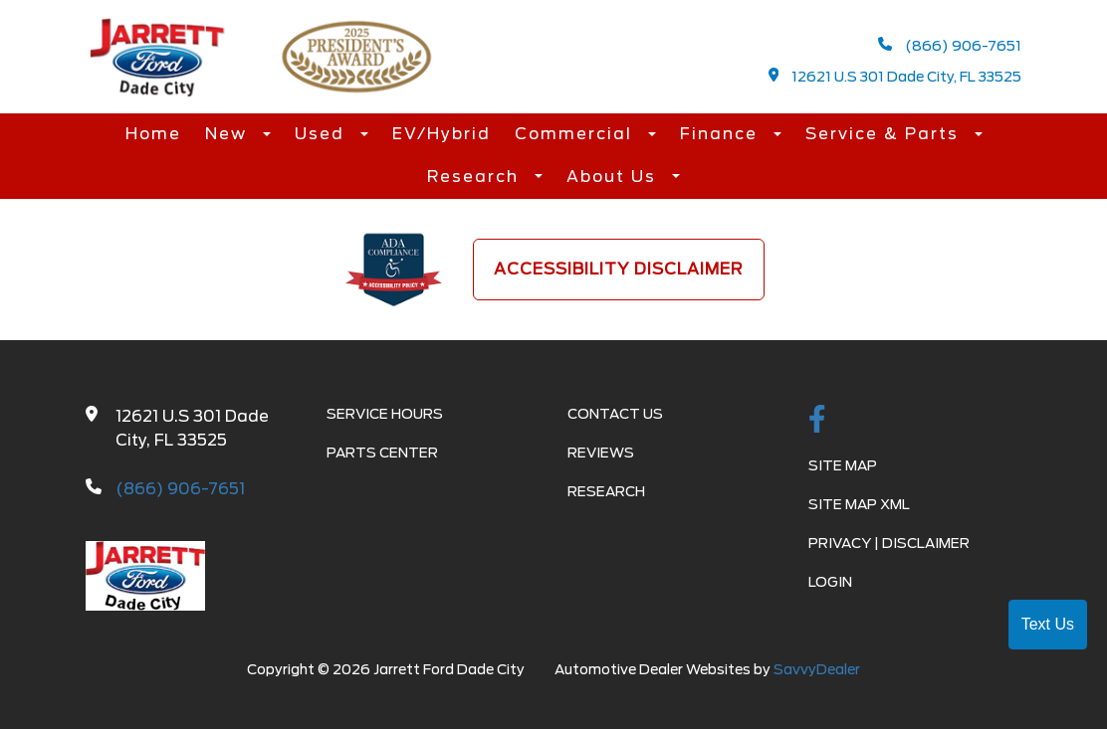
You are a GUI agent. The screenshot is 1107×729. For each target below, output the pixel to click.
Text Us (1047, 624)
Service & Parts (885, 133)
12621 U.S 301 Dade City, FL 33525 (895, 76)
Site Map (842, 465)
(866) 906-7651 (949, 45)
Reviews (600, 452)
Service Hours (385, 414)
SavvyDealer (817, 669)
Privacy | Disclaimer (889, 543)
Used (322, 133)
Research (476, 176)
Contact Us (615, 414)
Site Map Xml (859, 504)
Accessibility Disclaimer (619, 269)
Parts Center (382, 452)
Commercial (576, 133)
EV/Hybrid (441, 133)
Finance (722, 133)
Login (830, 582)
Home (153, 133)
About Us (614, 176)
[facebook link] (817, 421)
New (229, 133)
